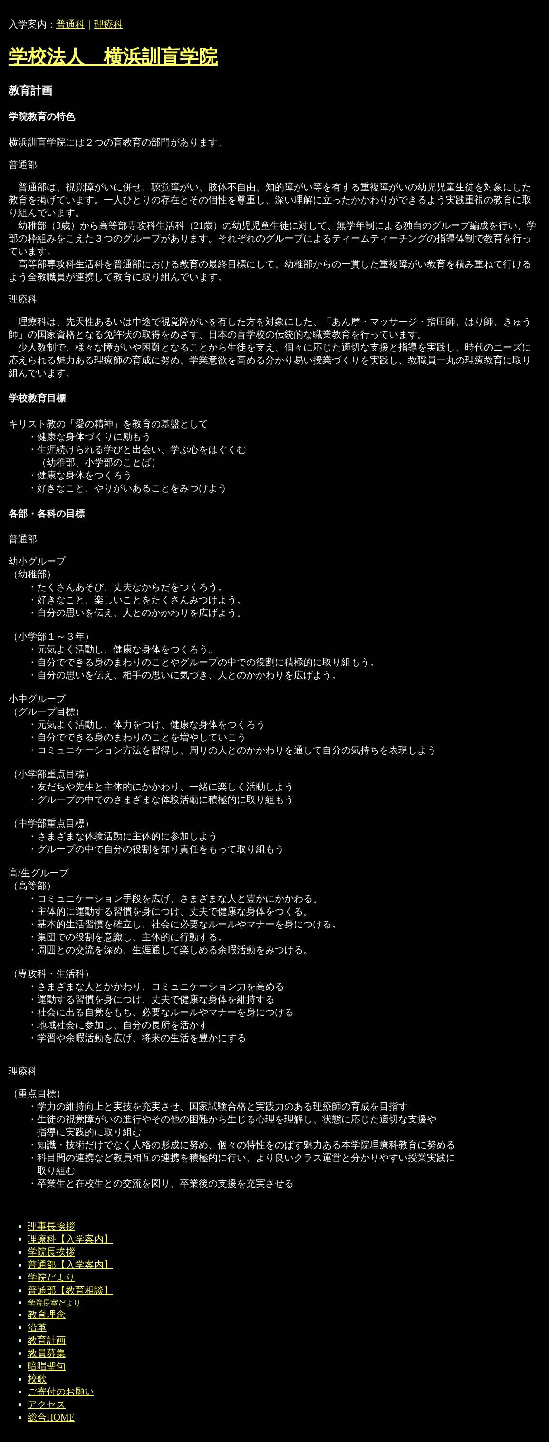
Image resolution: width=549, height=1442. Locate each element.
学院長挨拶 (51, 1252)
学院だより (51, 1277)
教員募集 (47, 1353)
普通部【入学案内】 (70, 1264)
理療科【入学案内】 (70, 1239)
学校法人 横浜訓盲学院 (113, 57)
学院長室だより (54, 1303)
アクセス (47, 1404)
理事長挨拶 (51, 1226)
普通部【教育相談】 (70, 1290)
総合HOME (51, 1417)
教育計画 (47, 1340)
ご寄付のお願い (61, 1391)
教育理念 (47, 1314)
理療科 (108, 24)
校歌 (37, 1379)
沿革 (37, 1327)
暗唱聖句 (47, 1366)
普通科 (70, 24)
